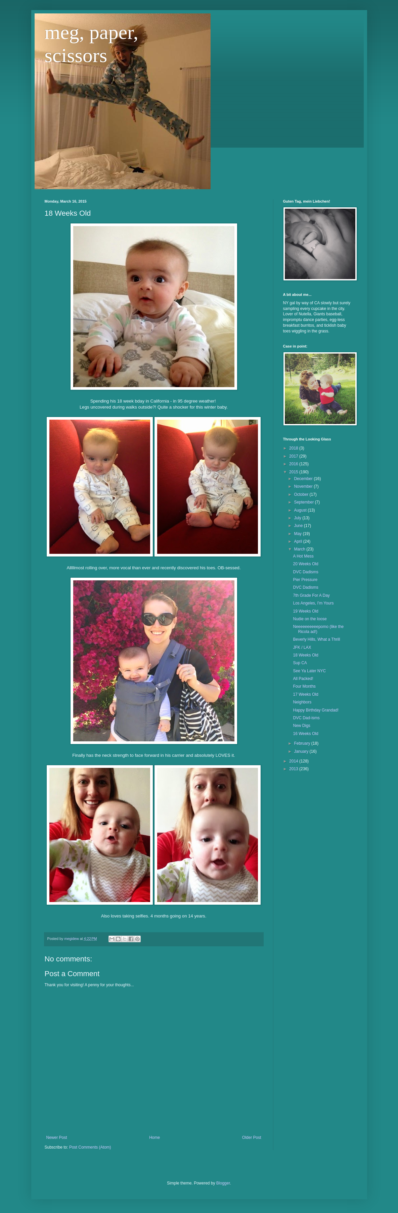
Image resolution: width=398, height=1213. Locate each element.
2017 (294, 456)
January (301, 751)
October (301, 494)
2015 (294, 472)
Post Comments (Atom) (90, 1147)
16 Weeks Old (305, 733)
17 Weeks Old (305, 694)
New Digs (301, 725)
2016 (294, 464)
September (304, 502)
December (304, 478)
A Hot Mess (303, 556)
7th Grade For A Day (311, 595)
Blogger (223, 1183)
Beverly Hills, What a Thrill (316, 639)
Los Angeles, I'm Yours (313, 603)
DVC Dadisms (305, 572)
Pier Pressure (305, 579)
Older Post (251, 1137)
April (298, 541)
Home (154, 1137)
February (302, 743)
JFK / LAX (302, 647)
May (298, 533)
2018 (294, 448)
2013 (294, 769)
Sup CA (300, 663)
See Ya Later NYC (309, 671)
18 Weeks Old (305, 655)
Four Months (304, 686)
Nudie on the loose (309, 619)
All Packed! (303, 678)
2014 (294, 761)
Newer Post (56, 1137)
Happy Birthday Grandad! (315, 710)
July (298, 518)
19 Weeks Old (305, 611)
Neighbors (302, 702)
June (299, 525)
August (301, 510)
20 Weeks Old (305, 564)
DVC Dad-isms (306, 718)
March (300, 549)
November (304, 486)
